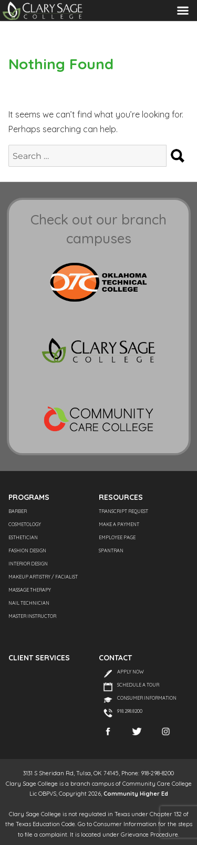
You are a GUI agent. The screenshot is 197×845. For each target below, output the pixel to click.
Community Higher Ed (135, 793)
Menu (182, 10)
